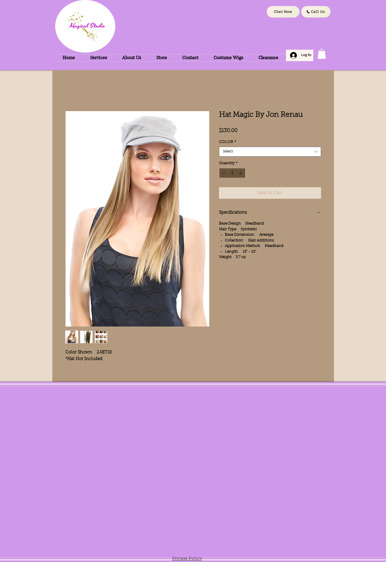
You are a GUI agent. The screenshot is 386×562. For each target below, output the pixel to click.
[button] (322, 54)
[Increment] (241, 173)
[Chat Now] (283, 12)
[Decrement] (223, 173)
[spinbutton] (232, 173)
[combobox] (270, 152)
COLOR (227, 142)
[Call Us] (316, 12)
